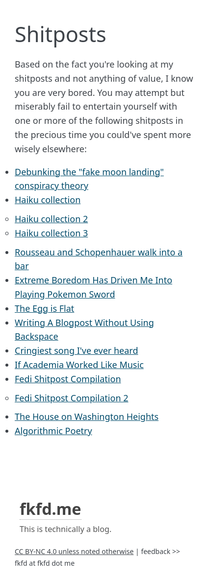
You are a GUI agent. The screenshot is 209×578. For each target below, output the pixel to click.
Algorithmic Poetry (53, 431)
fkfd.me (50, 508)
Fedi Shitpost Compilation (68, 379)
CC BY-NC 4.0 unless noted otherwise (74, 551)
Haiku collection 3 (51, 233)
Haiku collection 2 (51, 219)
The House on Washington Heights (86, 416)
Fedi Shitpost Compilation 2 (71, 398)
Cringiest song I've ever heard (76, 350)
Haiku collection (47, 200)
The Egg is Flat (44, 308)
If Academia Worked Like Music (79, 364)
